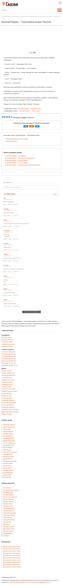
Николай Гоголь (8, 506)
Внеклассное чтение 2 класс (12, 548)
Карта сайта (9, 582)
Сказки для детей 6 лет (8, 361)
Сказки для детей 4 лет (8, 356)
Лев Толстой (7, 429)
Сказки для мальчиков (8, 402)
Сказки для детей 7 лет (8, 363)
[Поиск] (29, 10)
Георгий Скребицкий (9, 513)
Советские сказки (7, 342)
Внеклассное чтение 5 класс (12, 555)
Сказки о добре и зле (8, 373)
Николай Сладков (8, 526)
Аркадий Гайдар (8, 492)
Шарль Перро (7, 475)
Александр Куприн (9, 508)
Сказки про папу (6, 396)
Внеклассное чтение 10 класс (12, 567)
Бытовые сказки (6, 337)
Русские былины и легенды (10, 409)
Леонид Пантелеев (9, 520)
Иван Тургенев (7, 517)
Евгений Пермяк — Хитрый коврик (17, 160)
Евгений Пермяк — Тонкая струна (29, 111)
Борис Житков (7, 459)
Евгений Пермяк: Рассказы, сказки (17, 139)
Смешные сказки (6, 382)
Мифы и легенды (6, 414)
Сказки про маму (6, 398)
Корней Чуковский (9, 427)
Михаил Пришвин (8, 438)
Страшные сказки (7, 384)
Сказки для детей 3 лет (8, 354)
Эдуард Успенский (8, 440)
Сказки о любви (6, 386)
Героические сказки (7, 380)
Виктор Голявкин (8, 531)
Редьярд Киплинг (8, 470)
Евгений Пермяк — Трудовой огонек (30, 108)
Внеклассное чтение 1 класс (12, 546)
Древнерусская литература (10, 411)
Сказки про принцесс (8, 407)
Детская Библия (6, 393)
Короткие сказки (11, 141)
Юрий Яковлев (7, 533)
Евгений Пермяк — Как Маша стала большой (20, 158)
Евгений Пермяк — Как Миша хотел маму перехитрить (23, 165)
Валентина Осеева (8, 529)
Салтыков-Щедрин (9, 443)
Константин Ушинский (10, 452)
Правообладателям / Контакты (23, 582)
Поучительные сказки (8, 389)
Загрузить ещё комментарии (31, 312)
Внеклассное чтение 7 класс (12, 560)
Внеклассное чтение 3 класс (12, 551)
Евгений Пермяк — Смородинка (16, 156)
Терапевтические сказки (9, 391)
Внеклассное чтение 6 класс (12, 558)
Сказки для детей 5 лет (8, 358)
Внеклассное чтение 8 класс (12, 562)
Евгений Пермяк (8, 434)
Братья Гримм (7, 466)
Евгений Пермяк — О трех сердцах (17, 163)
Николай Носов (8, 454)
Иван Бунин (6, 524)
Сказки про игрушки (7, 400)
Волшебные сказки (7, 339)
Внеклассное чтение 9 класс (12, 564)
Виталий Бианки (8, 436)
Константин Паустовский (11, 490)
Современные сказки (8, 344)
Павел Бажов (7, 450)
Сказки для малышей (8, 352)
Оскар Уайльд (7, 468)
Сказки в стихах (6, 371)
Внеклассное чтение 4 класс (12, 553)
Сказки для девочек (7, 405)
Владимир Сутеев (8, 445)
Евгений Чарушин (8, 510)
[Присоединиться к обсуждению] (31, 187)
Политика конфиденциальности (41, 582)
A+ (34, 52)
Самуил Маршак (8, 431)
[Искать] (59, 10)
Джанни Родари (8, 472)
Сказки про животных (8, 375)
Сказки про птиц (6, 377)
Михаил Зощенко (8, 456)
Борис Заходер (7, 447)
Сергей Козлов (7, 463)
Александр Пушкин (9, 425)
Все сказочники (6, 477)
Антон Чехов (7, 488)
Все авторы (5, 535)
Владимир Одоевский (9, 461)
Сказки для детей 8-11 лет (9, 365)
